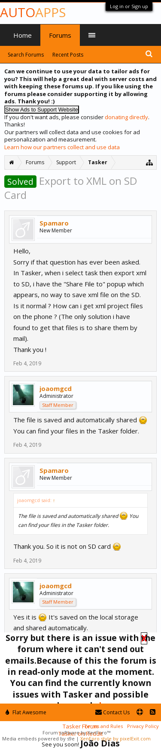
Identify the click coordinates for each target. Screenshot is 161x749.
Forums (60, 35)
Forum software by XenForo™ (76, 732)
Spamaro (54, 223)
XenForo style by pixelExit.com (115, 738)
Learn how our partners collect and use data (62, 147)
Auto (33, 12)
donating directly (126, 117)
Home (22, 35)
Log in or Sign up (129, 6)
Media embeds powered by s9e (38, 738)
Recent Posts (67, 54)
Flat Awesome (26, 712)
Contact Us (112, 712)
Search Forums (26, 54)
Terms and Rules (103, 726)
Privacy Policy (143, 726)
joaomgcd (55, 388)
